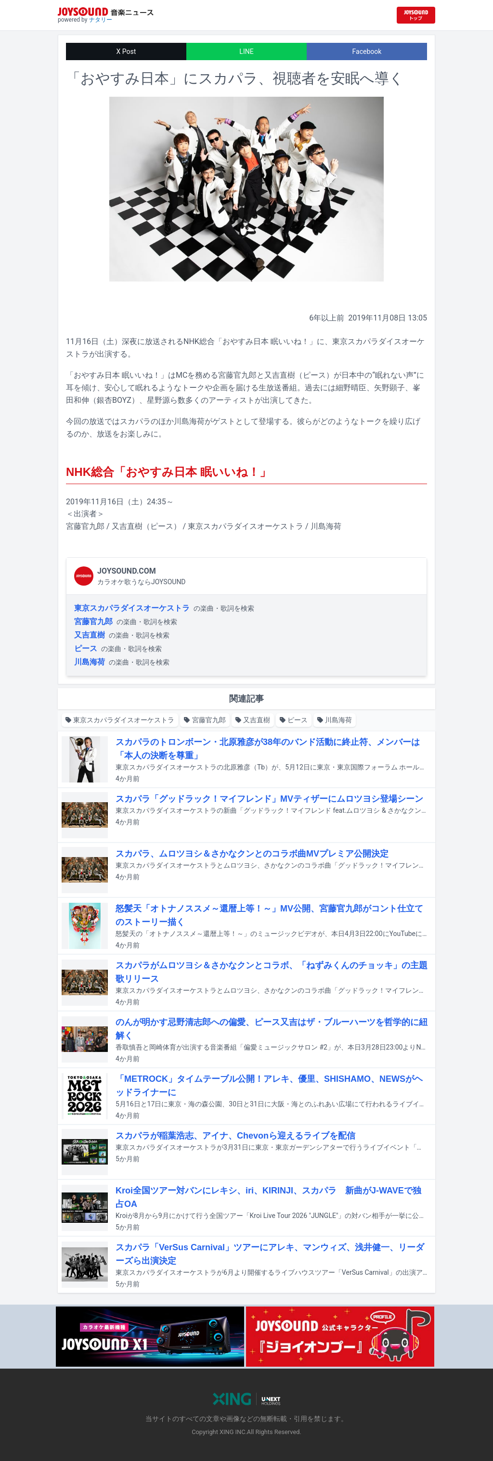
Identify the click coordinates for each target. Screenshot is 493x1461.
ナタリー (100, 19)
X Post (126, 51)
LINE (246, 51)
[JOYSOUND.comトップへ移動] (416, 15)
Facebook (367, 51)
